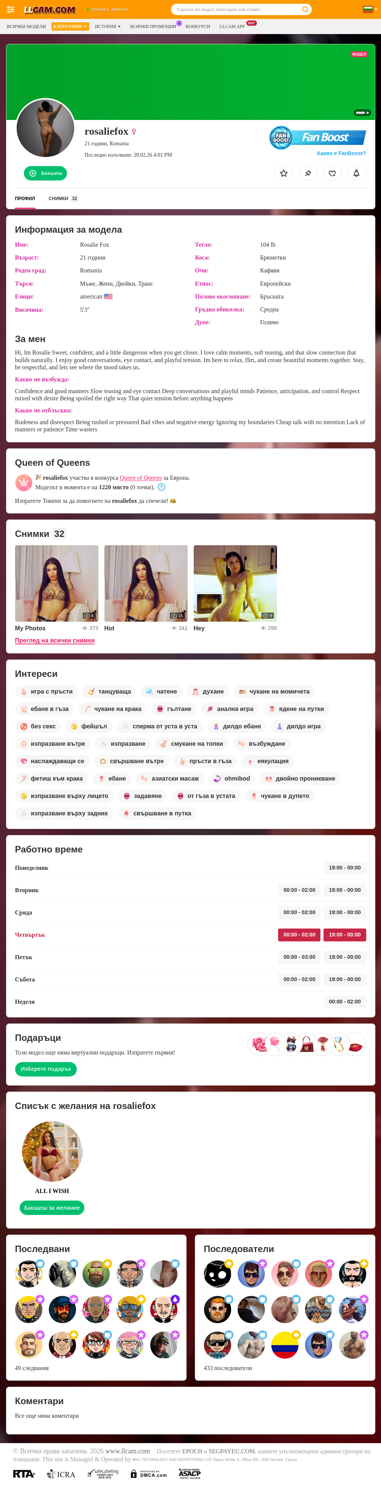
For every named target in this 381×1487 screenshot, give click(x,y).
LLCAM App (233, 25)
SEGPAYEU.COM (231, 1451)
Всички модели (26, 26)
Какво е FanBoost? (341, 153)
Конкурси (198, 26)
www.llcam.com (127, 1451)
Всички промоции (155, 25)
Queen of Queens (141, 477)
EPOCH (192, 1451)
